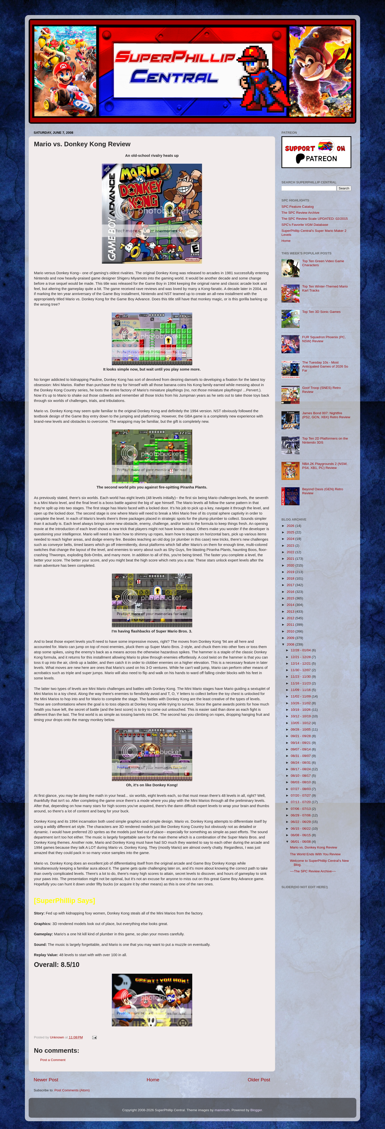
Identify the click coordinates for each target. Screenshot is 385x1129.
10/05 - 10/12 (301, 723)
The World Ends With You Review (315, 854)
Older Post (259, 1079)
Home (153, 1079)
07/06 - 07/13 (301, 809)
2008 (291, 644)
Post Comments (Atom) (72, 1090)
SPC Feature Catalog (297, 206)
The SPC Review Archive (300, 213)
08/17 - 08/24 (301, 769)
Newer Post (46, 1079)
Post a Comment (53, 1060)
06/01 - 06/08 (301, 841)
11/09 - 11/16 (301, 690)
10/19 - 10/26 (301, 710)
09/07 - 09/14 (301, 749)
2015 (291, 598)
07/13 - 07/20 (301, 802)
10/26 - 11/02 (301, 703)
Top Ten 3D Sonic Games (321, 312)
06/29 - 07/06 (301, 815)
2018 (291, 578)
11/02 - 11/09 (301, 696)
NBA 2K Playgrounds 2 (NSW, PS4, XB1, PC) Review (324, 466)
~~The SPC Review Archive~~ (313, 871)
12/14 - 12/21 (301, 663)
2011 (291, 624)
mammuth (222, 1110)
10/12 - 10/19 (301, 716)
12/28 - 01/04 (301, 650)
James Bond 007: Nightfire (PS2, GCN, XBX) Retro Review (326, 415)
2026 (291, 526)
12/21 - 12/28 (301, 657)
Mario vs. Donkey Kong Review (313, 847)
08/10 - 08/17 (301, 776)
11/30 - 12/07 (301, 670)
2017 (291, 585)
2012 (291, 618)
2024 (291, 539)
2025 (291, 532)
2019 (291, 572)
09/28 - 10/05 (301, 729)
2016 (291, 592)
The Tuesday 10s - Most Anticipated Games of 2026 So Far (325, 366)
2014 (291, 605)
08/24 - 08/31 (301, 762)
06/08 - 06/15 (301, 835)
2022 (291, 552)
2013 (291, 611)
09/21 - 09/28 (301, 736)
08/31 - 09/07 (301, 756)
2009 (291, 638)
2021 (291, 558)
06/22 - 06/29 (301, 822)
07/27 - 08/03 (301, 789)
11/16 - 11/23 (301, 683)
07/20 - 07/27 (301, 795)
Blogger (256, 1110)
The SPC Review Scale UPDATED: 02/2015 (314, 219)
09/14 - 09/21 (301, 743)
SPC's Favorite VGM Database (304, 225)
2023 (291, 545)
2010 (291, 631)
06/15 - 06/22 (301, 828)
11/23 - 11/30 (301, 676)
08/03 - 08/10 (301, 782)
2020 (291, 565)
